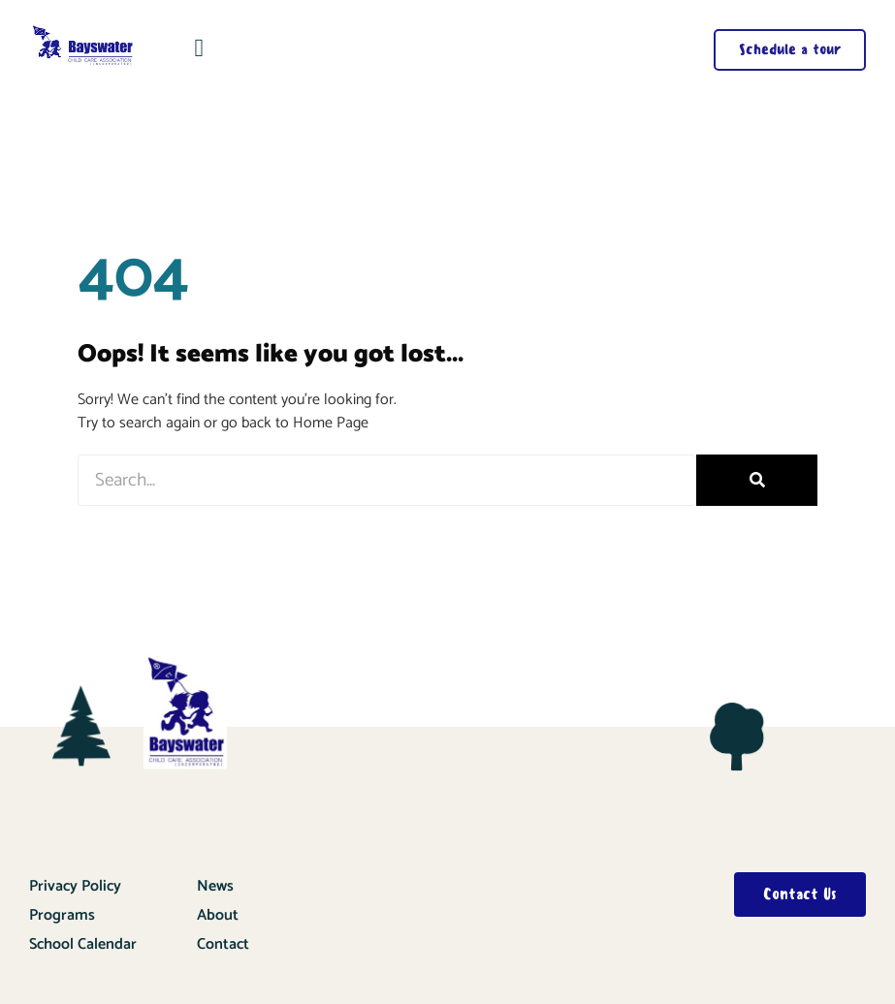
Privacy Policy (75, 886)
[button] (199, 48)
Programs (62, 915)
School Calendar (83, 944)
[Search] (756, 480)
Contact (223, 944)
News (215, 886)
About (218, 915)
